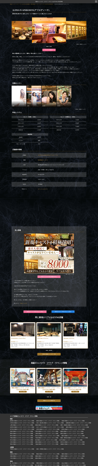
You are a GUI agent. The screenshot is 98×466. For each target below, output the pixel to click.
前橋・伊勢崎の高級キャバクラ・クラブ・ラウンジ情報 (50, 449)
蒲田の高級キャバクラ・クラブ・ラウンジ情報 (77, 427)
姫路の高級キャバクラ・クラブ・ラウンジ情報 (46, 458)
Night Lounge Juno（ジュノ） (18, 338)
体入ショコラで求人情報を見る (49, 276)
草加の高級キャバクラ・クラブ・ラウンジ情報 (21, 444)
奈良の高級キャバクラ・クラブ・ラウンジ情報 (72, 458)
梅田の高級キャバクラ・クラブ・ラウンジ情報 (73, 454)
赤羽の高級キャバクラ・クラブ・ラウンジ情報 (47, 429)
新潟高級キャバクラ (43, 160)
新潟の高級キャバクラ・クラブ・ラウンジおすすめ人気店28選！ (42, 4)
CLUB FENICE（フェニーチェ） (45, 338)
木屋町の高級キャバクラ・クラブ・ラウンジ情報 (73, 456)
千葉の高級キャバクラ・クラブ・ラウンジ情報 (46, 437)
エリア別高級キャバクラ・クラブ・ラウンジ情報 (23, 416)
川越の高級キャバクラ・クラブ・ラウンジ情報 (46, 444)
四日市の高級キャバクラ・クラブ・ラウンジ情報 (74, 465)
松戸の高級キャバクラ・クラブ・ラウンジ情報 (70, 440)
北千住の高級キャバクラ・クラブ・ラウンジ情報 (22, 429)
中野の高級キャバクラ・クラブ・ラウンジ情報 (46, 431)
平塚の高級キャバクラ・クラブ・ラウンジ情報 (21, 437)
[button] (46, 46)
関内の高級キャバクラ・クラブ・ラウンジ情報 (21, 433)
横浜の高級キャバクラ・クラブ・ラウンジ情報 (72, 433)
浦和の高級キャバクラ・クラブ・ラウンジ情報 (46, 442)
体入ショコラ (23, 303)
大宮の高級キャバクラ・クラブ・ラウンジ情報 (21, 442)
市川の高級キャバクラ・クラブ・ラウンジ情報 (21, 440)
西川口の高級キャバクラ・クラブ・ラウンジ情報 (73, 442)
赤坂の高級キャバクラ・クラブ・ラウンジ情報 (21, 431)
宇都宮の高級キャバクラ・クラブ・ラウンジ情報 (22, 449)
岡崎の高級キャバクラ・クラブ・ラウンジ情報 (47, 463)
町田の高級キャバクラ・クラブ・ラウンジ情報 (73, 429)
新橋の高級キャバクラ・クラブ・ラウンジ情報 (46, 425)
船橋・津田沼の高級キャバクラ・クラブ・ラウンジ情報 (74, 437)
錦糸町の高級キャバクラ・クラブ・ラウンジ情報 (22, 420)
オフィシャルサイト (43, 189)
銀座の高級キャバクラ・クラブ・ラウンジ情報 (47, 420)
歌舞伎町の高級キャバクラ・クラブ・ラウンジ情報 (78, 422)
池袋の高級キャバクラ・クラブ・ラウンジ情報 (73, 420)
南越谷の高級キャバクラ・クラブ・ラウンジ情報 (73, 444)
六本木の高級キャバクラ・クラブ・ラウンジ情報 (22, 422)
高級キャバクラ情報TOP (49, 400)
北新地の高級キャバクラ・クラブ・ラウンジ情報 (22, 454)
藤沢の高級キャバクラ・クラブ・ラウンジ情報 (73, 435)
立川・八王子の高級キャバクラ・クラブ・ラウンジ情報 (50, 427)
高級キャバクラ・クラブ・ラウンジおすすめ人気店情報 (49, 1)
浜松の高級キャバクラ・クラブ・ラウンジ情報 (21, 465)
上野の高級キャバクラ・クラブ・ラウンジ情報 (21, 425)
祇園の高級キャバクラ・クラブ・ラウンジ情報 (46, 456)
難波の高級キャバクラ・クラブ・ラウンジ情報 (47, 454)
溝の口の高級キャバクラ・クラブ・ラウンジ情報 (47, 435)
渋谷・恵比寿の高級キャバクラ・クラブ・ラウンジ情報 (50, 422)
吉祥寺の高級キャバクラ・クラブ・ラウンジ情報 (22, 427)
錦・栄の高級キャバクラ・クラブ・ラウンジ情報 (22, 463)
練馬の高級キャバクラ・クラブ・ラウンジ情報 (72, 431)
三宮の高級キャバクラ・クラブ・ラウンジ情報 (21, 458)
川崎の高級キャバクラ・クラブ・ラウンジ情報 (46, 433)
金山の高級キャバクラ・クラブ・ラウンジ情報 (73, 463)
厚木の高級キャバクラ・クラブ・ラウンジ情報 (21, 435)
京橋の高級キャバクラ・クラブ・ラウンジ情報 (21, 456)
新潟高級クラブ (41, 341)
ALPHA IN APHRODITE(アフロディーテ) (48, 155)
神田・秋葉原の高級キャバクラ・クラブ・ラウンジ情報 (74, 425)
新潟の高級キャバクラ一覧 (49, 354)
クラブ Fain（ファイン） (69, 338)
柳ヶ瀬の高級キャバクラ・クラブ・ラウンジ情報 (47, 465)
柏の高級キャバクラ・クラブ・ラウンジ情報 (46, 440)
